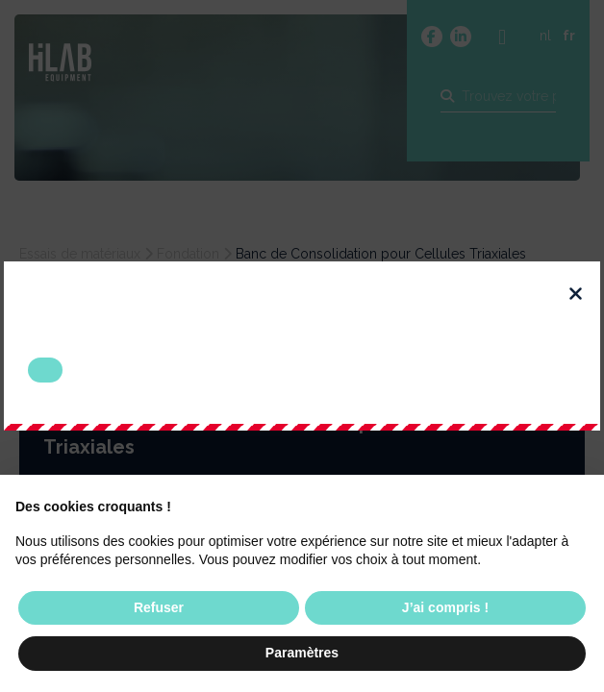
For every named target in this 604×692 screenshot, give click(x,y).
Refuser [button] (159, 607)
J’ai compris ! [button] (445, 607)
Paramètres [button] (302, 652)
